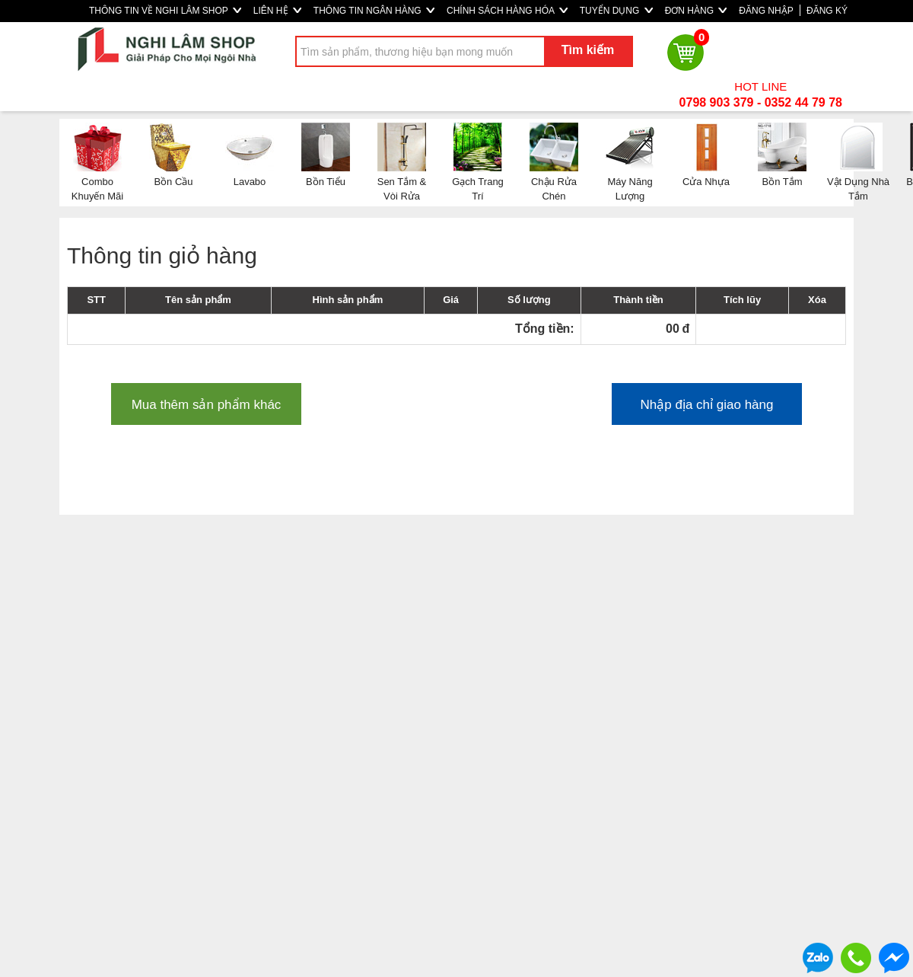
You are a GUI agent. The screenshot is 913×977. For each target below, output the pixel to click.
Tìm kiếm (587, 49)
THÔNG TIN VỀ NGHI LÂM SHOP (165, 10)
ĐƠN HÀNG (696, 10)
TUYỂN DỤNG (616, 10)
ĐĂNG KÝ (827, 10)
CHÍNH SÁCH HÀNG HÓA (507, 10)
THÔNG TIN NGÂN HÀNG (373, 10)
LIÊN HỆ (277, 10)
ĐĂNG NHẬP (766, 10)
